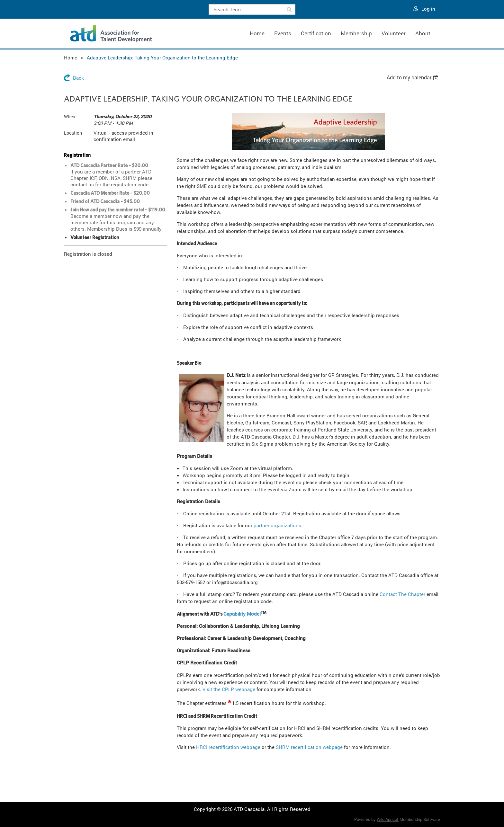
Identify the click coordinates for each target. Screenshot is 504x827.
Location (73, 133)
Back (78, 78)
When (69, 116)
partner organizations (277, 525)
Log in (428, 8)
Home (70, 57)
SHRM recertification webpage (309, 747)
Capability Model (242, 613)
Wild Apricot (388, 819)
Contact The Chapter (402, 594)
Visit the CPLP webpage (229, 689)
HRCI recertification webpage (228, 747)
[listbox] (413, 77)
